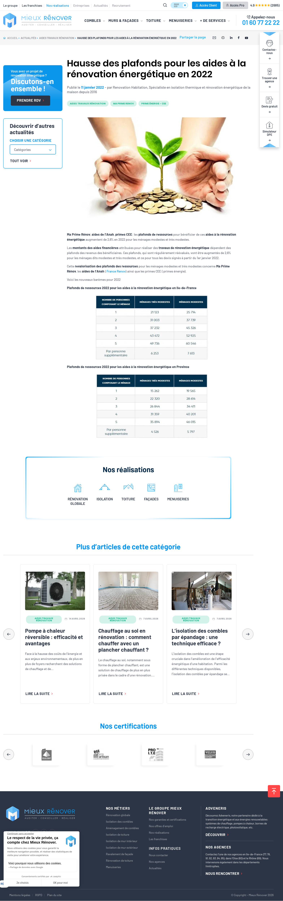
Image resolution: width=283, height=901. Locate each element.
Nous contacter (158, 855)
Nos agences (157, 861)
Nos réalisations (57, 5)
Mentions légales (19, 895)
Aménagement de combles (122, 828)
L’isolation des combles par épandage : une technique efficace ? (200, 636)
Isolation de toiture (117, 834)
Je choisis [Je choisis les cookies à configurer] (22, 882)
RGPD (38, 895)
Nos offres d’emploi (161, 826)
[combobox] (33, 149)
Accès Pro (235, 5)
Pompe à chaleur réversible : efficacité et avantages (54, 636)
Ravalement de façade (119, 854)
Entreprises (81, 5)
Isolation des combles (119, 821)
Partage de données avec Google (26, 867)
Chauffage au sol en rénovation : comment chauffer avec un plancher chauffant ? (124, 640)
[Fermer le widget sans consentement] (20, 833)
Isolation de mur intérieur (121, 841)
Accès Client (206, 5)
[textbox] (24, 149)
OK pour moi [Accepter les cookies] (60, 882)
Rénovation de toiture (119, 860)
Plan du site (54, 895)
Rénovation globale (118, 815)
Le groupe (10, 5)
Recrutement (121, 5)
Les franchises (32, 5)
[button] (247, 634)
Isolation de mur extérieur (122, 847)
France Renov (116, 271)
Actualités (101, 5)
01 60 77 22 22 (261, 22)
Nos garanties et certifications (167, 819)
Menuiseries (113, 867)
